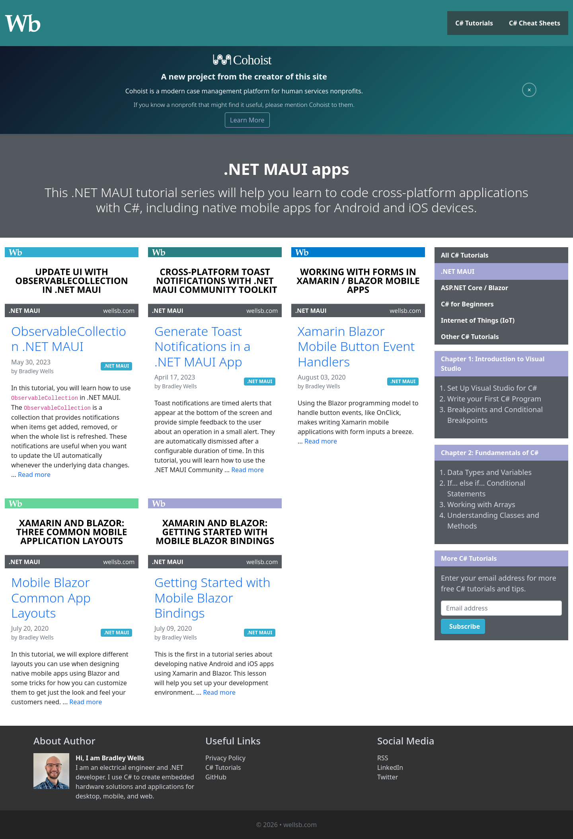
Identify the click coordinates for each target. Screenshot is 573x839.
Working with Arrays (481, 504)
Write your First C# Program (494, 398)
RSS (382, 758)
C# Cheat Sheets (534, 23)
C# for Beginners (467, 304)
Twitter (387, 777)
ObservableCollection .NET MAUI (68, 338)
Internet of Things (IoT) (478, 320)
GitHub (215, 777)
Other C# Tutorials (470, 336)
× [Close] (529, 89)
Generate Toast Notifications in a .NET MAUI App (202, 346)
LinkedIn (390, 767)
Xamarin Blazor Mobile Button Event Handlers (356, 346)
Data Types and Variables (489, 472)
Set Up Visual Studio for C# (492, 388)
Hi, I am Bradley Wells (110, 758)
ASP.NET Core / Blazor (474, 287)
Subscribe (464, 626)
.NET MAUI (116, 365)
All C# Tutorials (465, 255)
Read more (34, 474)
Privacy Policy (225, 758)
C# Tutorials (474, 23)
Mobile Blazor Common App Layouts (51, 597)
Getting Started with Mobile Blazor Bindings (212, 597)
